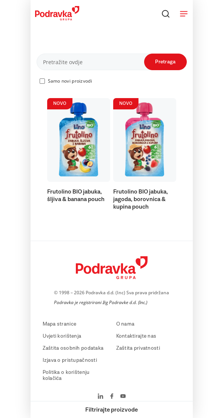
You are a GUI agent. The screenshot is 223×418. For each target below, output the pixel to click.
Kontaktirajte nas (136, 336)
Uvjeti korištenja (62, 336)
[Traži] (165, 13)
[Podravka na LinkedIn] (100, 397)
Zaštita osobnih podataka (73, 348)
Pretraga (165, 62)
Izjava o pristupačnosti (70, 360)
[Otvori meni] (183, 13)
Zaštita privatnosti (138, 348)
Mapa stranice (60, 324)
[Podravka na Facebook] (112, 397)
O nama (125, 324)
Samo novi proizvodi (70, 81)
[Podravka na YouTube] (123, 397)
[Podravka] (57, 18)
